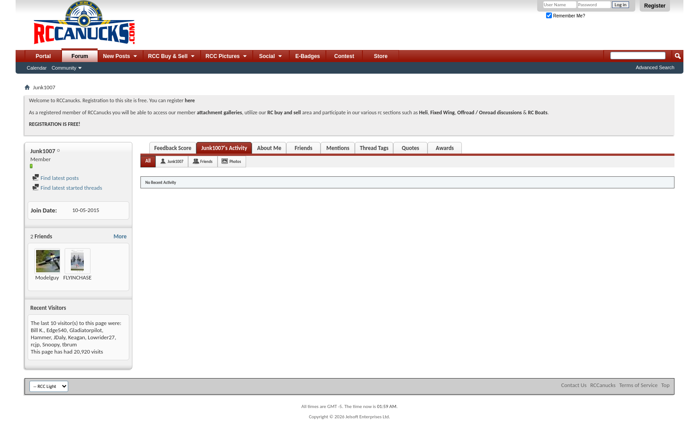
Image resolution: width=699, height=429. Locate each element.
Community (64, 68)
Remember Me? (565, 15)
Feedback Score (172, 148)
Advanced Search (655, 67)
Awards (445, 148)
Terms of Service (638, 385)
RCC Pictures (227, 56)
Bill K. (37, 330)
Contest (344, 56)
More (120, 236)
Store (381, 56)
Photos (235, 161)
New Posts (120, 56)
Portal (43, 56)
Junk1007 (175, 161)
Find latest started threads (67, 187)
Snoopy (50, 344)
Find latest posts (55, 178)
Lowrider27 (101, 337)
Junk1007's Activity (224, 148)
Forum (79, 56)
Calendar (37, 68)
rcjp (35, 344)
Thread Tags (374, 148)
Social (271, 56)
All (148, 161)
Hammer (41, 337)
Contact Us (574, 385)
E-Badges (307, 56)
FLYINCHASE (77, 277)
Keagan (76, 337)
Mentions (338, 148)
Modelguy (47, 277)
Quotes (410, 148)
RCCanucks (603, 385)
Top (665, 385)
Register (655, 6)
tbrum (69, 344)
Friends (303, 148)
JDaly (59, 337)
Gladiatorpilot (86, 330)
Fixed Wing (442, 112)
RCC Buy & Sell (172, 56)
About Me (269, 148)
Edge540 (56, 330)
